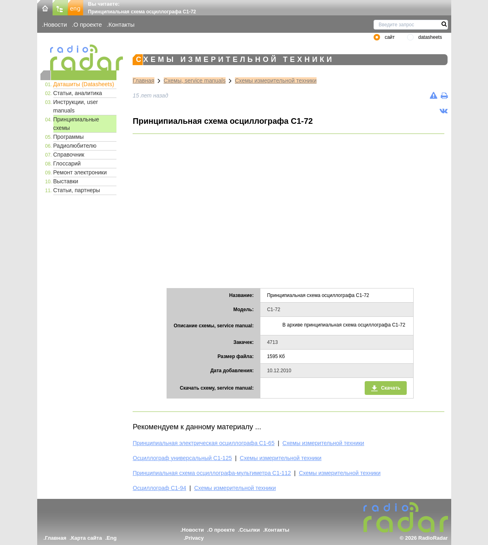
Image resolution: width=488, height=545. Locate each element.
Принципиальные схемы (76, 123)
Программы (68, 137)
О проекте (88, 24)
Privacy (194, 538)
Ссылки (249, 530)
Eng (112, 538)
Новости (55, 24)
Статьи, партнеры (76, 190)
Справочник (69, 154)
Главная (143, 80)
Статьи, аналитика (77, 93)
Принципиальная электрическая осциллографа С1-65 (204, 443)
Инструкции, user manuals (75, 106)
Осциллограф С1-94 (159, 488)
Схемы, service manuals (195, 80)
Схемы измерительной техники (276, 80)
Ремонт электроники (80, 172)
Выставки (65, 181)
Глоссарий (67, 163)
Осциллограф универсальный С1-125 (182, 458)
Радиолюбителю (75, 145)
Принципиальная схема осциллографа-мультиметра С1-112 (212, 473)
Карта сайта (86, 538)
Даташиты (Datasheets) (83, 84)
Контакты (121, 24)
